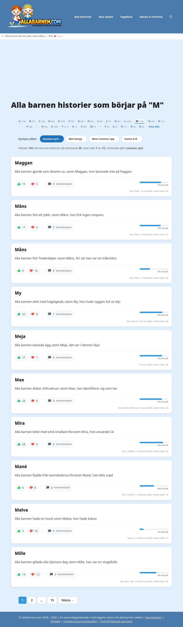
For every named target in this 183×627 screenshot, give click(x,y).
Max (19, 380)
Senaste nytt (52, 139)
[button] (171, 16)
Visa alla (154, 126)
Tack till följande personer (116, 621)
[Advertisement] (91, 68)
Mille (20, 553)
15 (53, 600)
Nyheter (55, 621)
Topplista (126, 16)
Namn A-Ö (131, 139)
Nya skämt (106, 16)
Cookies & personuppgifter (80, 621)
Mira (20, 423)
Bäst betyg (76, 139)
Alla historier (83, 16)
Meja (20, 336)
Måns (21, 206)
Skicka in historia (151, 16)
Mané (21, 466)
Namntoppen (153, 617)
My (18, 293)
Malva (21, 510)
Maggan (24, 163)
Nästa (67, 600)
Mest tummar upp (104, 139)
